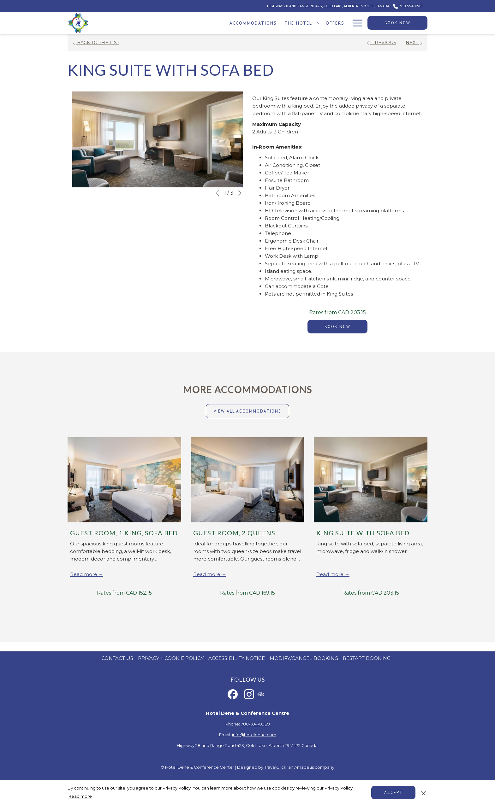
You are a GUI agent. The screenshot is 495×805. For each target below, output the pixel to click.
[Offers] (251, 23)
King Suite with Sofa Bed (362, 533)
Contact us (117, 658)
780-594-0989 (255, 723)
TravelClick (275, 767)
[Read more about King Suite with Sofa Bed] (370, 479)
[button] (157, 139)
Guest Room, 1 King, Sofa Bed (124, 533)
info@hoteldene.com (254, 734)
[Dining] (336, 23)
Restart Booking (367, 658)
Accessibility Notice (236, 658)
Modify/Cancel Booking (304, 658)
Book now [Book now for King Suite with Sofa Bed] (337, 326)
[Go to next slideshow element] (240, 193)
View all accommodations (247, 411)
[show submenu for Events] (320, 23)
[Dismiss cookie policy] (423, 792)
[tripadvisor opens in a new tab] (261, 693)
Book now (397, 23)
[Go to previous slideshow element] (217, 193)
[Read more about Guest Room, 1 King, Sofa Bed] (124, 479)
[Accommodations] (169, 23)
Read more (80, 796)
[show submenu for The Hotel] (235, 23)
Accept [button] (393, 792)
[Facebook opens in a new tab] (233, 693)
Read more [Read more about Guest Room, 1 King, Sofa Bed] (84, 574)
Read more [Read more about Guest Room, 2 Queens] (207, 574)
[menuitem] (118, 658)
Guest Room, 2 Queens (234, 533)
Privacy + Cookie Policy (171, 658)
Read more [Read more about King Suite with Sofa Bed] (330, 574)
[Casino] (277, 23)
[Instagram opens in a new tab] (249, 693)
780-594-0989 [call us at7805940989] (408, 5)
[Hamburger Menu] (355, 23)
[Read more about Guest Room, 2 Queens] (247, 479)
